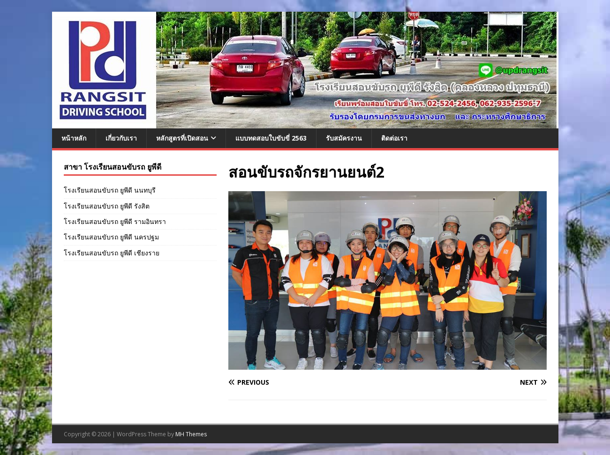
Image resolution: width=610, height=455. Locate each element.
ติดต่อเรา (394, 138)
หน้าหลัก (73, 138)
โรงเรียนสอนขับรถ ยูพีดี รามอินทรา (115, 221)
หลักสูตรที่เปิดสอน (182, 138)
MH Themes (191, 434)
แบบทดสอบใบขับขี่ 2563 (271, 138)
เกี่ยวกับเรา (121, 138)
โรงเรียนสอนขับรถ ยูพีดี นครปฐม (111, 236)
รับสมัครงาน (344, 138)
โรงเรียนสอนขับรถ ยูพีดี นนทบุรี (110, 190)
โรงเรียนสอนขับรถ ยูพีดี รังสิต (107, 205)
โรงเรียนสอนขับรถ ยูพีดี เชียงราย (111, 252)
